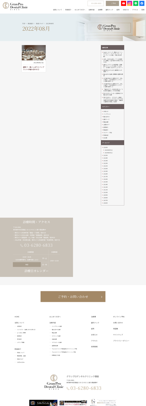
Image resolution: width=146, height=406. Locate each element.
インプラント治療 (57, 302)
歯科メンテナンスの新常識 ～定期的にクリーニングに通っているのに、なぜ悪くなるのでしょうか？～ (113, 41)
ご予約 (111, 4)
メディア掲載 (20, 318)
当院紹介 (19, 302)
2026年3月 (108, 125)
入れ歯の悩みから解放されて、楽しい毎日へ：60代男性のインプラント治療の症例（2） (113, 55)
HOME (17, 292)
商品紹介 (105, 105)
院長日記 (105, 110)
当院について (55, 10)
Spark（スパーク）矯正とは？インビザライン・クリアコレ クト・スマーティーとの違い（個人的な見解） (112, 30)
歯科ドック (108, 10)
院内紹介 (19, 314)
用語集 (115, 304)
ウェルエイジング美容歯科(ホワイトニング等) (64, 324)
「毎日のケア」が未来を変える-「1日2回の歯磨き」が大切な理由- (113, 65)
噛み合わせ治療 (56, 305)
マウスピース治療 (57, 318)
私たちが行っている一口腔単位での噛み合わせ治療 (113, 69)
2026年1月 (108, 128)
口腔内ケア (106, 100)
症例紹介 (105, 102)
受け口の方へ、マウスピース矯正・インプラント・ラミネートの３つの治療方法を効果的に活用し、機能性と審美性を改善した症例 (113, 75)
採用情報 (94, 322)
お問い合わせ (118, 298)
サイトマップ (118, 310)
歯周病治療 (55, 321)
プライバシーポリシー (121, 316)
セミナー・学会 (107, 108)
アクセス (133, 10)
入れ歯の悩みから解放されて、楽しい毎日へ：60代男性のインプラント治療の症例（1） (113, 61)
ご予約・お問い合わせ (73, 272)
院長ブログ (20, 334)
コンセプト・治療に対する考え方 (26, 305)
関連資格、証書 (21, 331)
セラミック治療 (56, 311)
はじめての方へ (78, 10)
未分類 (105, 113)
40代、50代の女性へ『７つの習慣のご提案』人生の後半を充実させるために (113, 36)
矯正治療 (105, 97)
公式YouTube (20, 338)
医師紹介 (19, 311)
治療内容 (90, 10)
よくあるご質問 (21, 308)
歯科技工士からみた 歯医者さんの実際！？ (112, 46)
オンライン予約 (119, 292)
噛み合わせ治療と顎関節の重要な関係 (113, 50)
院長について (20, 328)
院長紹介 (67, 10)
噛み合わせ (106, 92)
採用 (141, 10)
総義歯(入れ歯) (56, 330)
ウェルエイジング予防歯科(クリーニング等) (64, 327)
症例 (116, 10)
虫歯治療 (54, 314)
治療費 (98, 10)
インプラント (107, 89)
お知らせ (124, 10)
